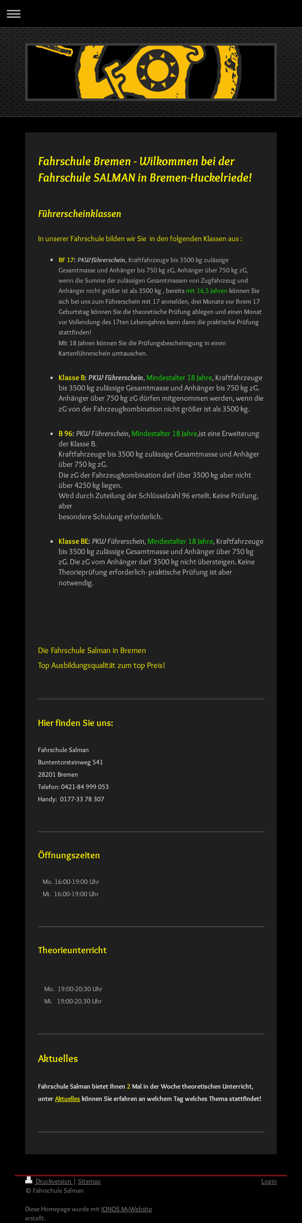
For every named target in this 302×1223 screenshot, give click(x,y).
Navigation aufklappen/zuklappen (151, 14)
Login (269, 1181)
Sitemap (89, 1181)
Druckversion (49, 1181)
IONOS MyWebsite (126, 1209)
